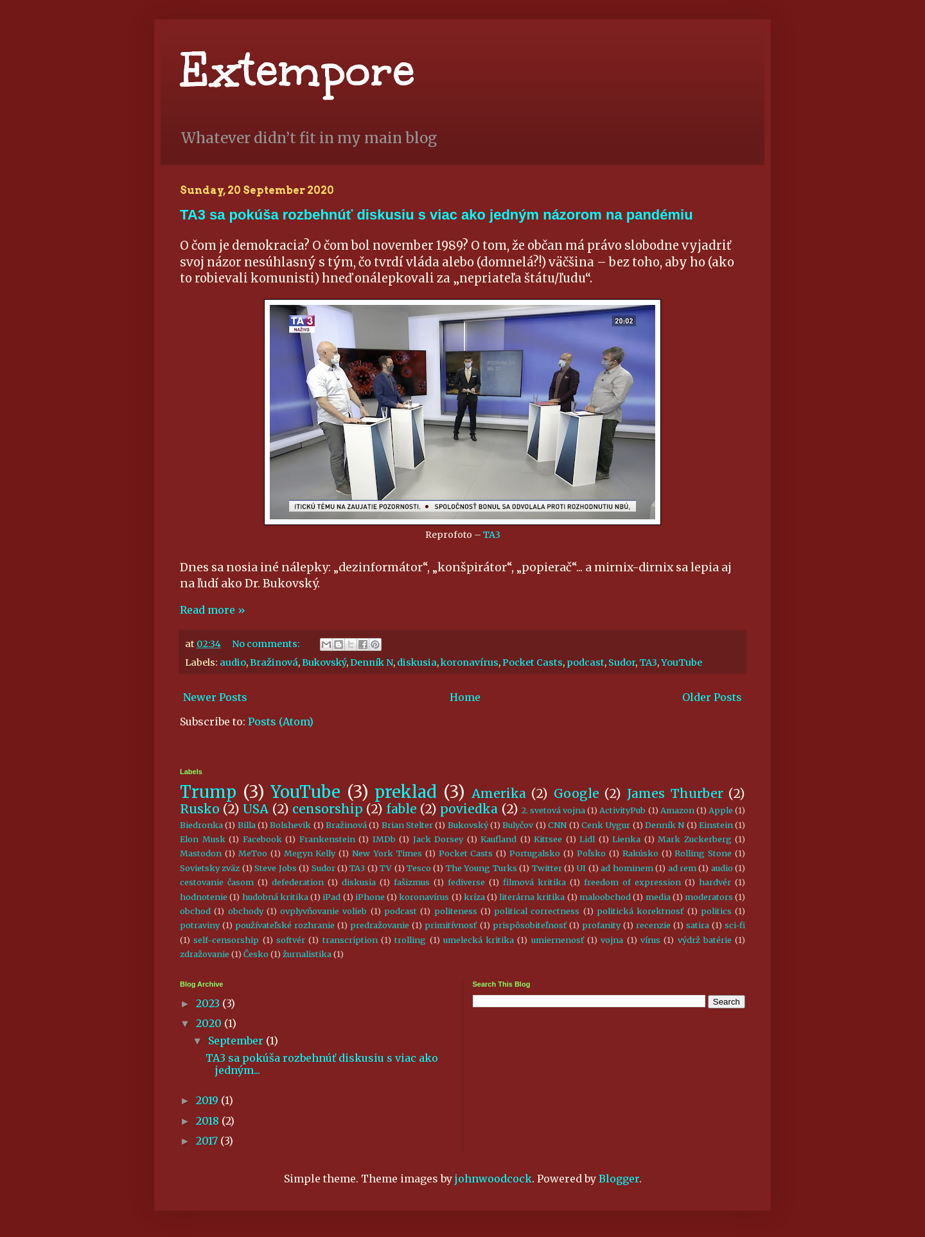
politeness (455, 911)
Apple (721, 810)
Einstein (716, 825)
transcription (350, 940)
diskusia (417, 662)
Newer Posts (215, 697)
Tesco (419, 868)
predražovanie (379, 925)
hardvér (715, 882)
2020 (210, 1023)
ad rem (682, 868)
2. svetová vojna (553, 810)
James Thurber (675, 793)
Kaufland (498, 839)
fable (401, 809)
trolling (410, 940)
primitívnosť (451, 925)
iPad (331, 897)
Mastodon (201, 853)
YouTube (681, 662)
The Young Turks (481, 868)
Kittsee (548, 839)
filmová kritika (534, 882)
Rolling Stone (703, 853)
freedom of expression (632, 882)
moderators (709, 897)
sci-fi (735, 925)
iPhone (370, 897)
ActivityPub (622, 810)
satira (697, 925)
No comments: (267, 644)
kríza (474, 897)
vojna (612, 940)
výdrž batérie (705, 940)
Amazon (677, 810)
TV (386, 868)
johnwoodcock (493, 1178)
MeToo (252, 853)
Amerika (498, 793)
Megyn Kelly (310, 853)
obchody (245, 911)
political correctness (536, 911)
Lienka (626, 839)
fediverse (466, 882)
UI (581, 868)
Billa (247, 825)
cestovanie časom (217, 882)
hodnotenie (203, 897)
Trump (208, 792)
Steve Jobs (275, 868)
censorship (327, 809)
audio (233, 662)
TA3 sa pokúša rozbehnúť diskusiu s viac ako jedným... (322, 1064)
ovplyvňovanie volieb (323, 911)
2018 (209, 1120)
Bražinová (274, 662)
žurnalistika (307, 954)
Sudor (621, 662)
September (237, 1040)
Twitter (547, 868)
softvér (290, 940)
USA (256, 809)
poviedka (469, 809)
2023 (209, 1003)
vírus (650, 940)
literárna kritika (532, 897)
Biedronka (201, 825)
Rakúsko (640, 853)
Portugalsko (534, 853)
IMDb (384, 839)
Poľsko (591, 853)
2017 (208, 1140)
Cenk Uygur (605, 825)
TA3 (491, 535)
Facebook (262, 839)
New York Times (387, 853)
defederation (298, 882)
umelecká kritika (478, 940)
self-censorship (226, 940)
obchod (195, 911)
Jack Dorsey (438, 839)
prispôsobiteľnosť (530, 925)
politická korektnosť (640, 911)
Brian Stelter (407, 825)
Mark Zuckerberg (695, 839)
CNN (557, 825)
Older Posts (712, 697)
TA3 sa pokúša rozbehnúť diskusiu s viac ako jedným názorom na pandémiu (436, 215)
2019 (208, 1100)
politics (716, 911)
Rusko (200, 809)
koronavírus (469, 662)
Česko (256, 954)
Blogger (619, 1178)
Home (465, 697)
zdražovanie (204, 954)
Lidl (587, 839)
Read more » (212, 609)
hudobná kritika (275, 897)
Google (576, 793)
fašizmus (412, 882)
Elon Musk (202, 839)
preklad (405, 792)
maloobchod (605, 897)
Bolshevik (290, 825)
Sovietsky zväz (210, 868)
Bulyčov (517, 825)
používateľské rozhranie (285, 925)
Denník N (371, 662)
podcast (585, 662)
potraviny (200, 925)
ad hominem (627, 868)
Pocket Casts (532, 662)
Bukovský (324, 662)
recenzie (653, 925)
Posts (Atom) (280, 721)
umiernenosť (557, 940)
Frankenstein (327, 839)
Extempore (297, 70)
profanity (601, 925)
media (658, 897)
